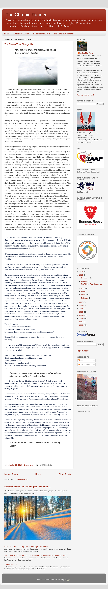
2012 (81, 322)
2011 (81, 325)
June (83, 288)
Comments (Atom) (22, 479)
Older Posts (65, 474)
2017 (81, 305)
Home (6, 34)
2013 (81, 318)
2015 (81, 312)
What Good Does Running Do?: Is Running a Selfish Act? (26, 547)
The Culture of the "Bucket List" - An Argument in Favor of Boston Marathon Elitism (35, 556)
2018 (81, 302)
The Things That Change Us (19, 44)
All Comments (84, 364)
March (83, 295)
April (83, 291)
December (85, 278)
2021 (81, 272)
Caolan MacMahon (86, 53)
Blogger (67, 580)
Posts (81, 360)
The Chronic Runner (26, 14)
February (85, 298)
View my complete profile (86, 95)
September (85, 281)
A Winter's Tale (11, 564)
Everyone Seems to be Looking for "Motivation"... (27, 487)
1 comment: (28, 465)
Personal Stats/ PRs (41, 34)
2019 (81, 275)
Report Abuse (83, 351)
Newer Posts (11, 474)
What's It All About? (21, 34)
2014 (81, 315)
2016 (81, 309)
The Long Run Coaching (64, 34)
